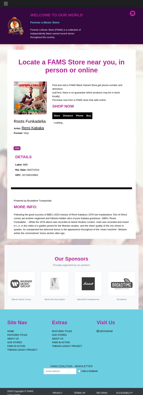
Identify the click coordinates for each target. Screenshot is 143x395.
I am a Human (89, 371)
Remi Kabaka (33, 128)
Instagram (105, 331)
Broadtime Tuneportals (39, 200)
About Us (13, 338)
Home (10, 331)
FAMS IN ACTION (16, 346)
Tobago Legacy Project (22, 350)
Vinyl (17, 148)
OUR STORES (14, 342)
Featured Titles (17, 335)
